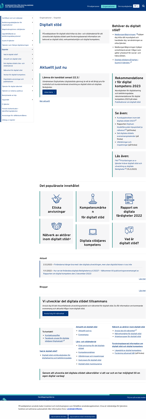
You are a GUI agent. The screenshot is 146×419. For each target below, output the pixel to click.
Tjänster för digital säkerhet (12, 86)
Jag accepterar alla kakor (58, 416)
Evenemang (83, 334)
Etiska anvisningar (56, 210)
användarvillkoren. (74, 409)
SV (135, 6)
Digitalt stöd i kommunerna (90, 364)
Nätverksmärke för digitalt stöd (128, 333)
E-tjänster (5, 104)
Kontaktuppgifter (52, 335)
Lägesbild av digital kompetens (128, 350)
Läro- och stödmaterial (86, 341)
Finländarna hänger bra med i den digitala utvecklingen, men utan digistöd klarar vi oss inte (93, 264)
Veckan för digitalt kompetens (14, 75)
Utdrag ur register (8, 120)
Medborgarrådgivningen (126, 34)
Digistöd (5, 49)
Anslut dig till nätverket (54, 313)
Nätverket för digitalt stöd (13, 70)
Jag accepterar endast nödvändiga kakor (82, 416)
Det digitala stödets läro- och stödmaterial (14, 64)
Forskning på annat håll (125, 353)
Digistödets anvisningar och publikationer (14, 80)
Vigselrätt (5, 100)
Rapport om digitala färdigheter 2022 (129, 212)
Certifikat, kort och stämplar (12, 18)
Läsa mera (48, 92)
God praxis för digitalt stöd (89, 360)
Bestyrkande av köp (9, 95)
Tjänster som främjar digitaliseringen (15, 45)
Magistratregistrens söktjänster (13, 29)
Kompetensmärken (93, 210)
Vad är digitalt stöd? (11, 54)
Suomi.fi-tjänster (8, 41)
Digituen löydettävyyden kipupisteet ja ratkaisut (129, 127)
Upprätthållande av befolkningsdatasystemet (11, 35)
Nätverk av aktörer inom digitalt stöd (57, 237)
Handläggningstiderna (46, 397)
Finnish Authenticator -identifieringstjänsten (10, 110)
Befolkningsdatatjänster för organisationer (12, 23)
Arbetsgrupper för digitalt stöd (128, 336)
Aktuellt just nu (85, 330)
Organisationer (46, 18)
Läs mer (142, 279)
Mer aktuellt (45, 101)
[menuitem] (136, 6)
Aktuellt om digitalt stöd (12, 59)
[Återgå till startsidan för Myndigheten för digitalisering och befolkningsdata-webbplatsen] (18, 5)
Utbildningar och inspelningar (91, 356)
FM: (117, 160)
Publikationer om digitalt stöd (128, 102)
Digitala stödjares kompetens (93, 243)
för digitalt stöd (92, 217)
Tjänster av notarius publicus (12, 91)
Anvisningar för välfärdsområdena (14, 115)
